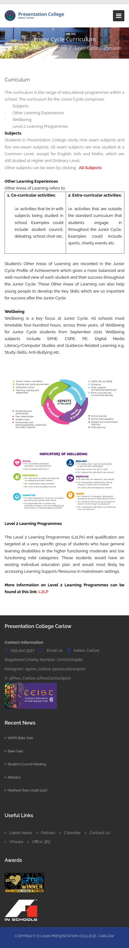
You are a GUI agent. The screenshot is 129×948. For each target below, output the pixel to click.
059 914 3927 (22, 650)
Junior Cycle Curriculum (98, 48)
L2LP (43, 591)
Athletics (13, 777)
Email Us (55, 650)
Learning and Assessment (41, 48)
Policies (45, 832)
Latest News (18, 832)
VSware (14, 841)
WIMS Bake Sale (19, 738)
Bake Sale (14, 751)
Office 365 (38, 841)
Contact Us (97, 832)
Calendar (70, 832)
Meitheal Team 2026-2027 (26, 790)
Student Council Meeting (25, 764)
